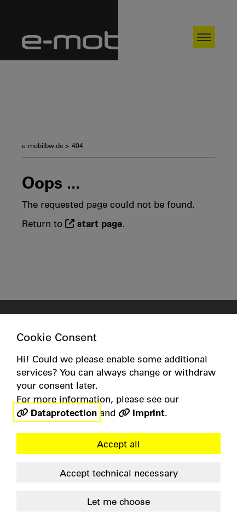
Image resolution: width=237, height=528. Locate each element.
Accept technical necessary (119, 473)
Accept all (118, 444)
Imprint (148, 412)
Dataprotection (64, 412)
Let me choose (118, 501)
